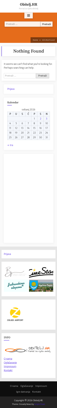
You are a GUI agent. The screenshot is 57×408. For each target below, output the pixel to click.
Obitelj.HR (28, 4)
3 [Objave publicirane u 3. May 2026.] (46, 118)
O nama (14, 386)
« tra (10, 145)
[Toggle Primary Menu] (28, 16)
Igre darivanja (23, 391)
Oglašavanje (10, 362)
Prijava (10, 89)
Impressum (10, 366)
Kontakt (8, 370)
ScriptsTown (39, 404)
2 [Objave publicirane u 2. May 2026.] (40, 118)
